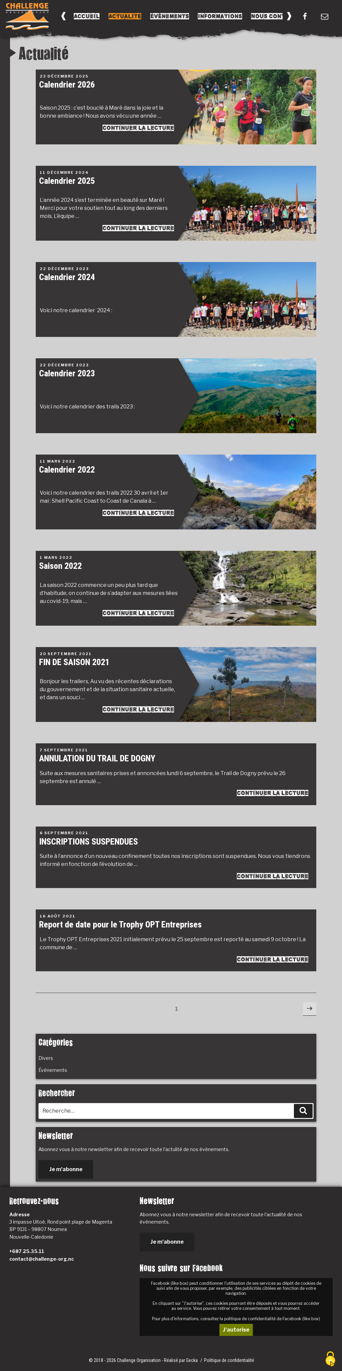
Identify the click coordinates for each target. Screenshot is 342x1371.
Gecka (192, 1360)
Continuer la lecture (138, 128)
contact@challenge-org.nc (41, 1259)
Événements (52, 1070)
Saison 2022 (60, 566)
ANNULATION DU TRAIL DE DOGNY (97, 758)
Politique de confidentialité (229, 1360)
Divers (45, 1058)
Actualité (125, 16)
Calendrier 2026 (67, 85)
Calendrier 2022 (67, 470)
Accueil (87, 16)
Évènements (169, 16)
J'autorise (236, 1330)
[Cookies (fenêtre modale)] (330, 1359)
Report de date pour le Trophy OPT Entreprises (120, 924)
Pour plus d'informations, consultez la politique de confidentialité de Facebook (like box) (236, 1318)
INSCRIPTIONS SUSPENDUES (88, 842)
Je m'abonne (65, 1169)
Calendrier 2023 (67, 373)
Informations (220, 16)
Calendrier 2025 (67, 181)
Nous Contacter (277, 16)
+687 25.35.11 (26, 1251)
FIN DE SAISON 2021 (74, 662)
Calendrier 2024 (67, 277)
